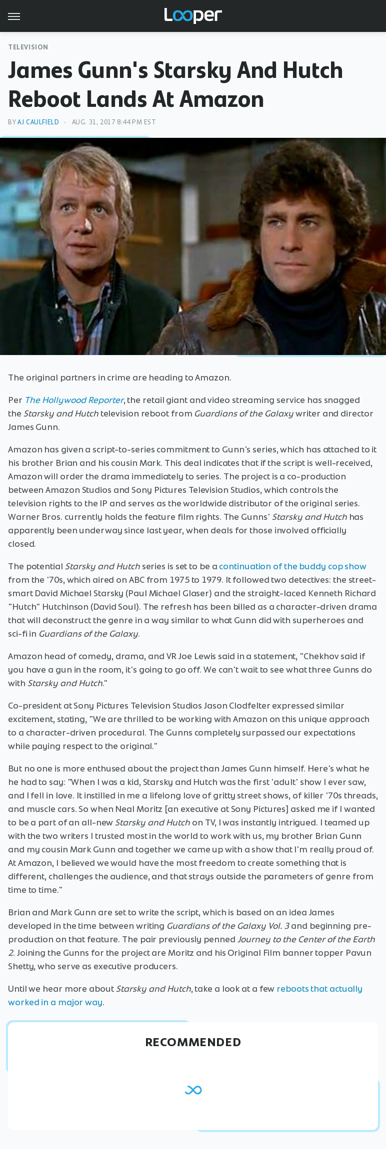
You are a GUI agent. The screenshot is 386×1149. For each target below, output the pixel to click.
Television (28, 47)
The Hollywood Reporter (74, 400)
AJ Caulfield (38, 122)
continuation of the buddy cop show (292, 566)
